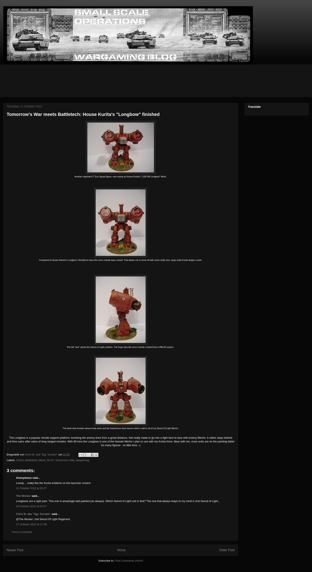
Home (121, 550)
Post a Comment (22, 532)
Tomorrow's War (64, 460)
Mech (42, 460)
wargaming (82, 460)
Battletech (31, 460)
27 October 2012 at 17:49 (31, 524)
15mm (20, 460)
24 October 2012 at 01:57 (31, 506)
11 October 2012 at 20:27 (31, 488)
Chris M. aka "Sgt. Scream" (33, 514)
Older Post (227, 550)
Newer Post (15, 550)
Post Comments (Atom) (129, 560)
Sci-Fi (50, 460)
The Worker (23, 495)
